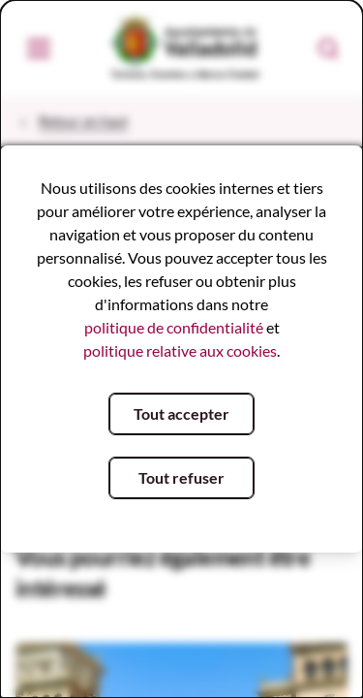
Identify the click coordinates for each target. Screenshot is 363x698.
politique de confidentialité (173, 327)
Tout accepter (181, 413)
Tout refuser (181, 477)
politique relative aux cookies (180, 350)
